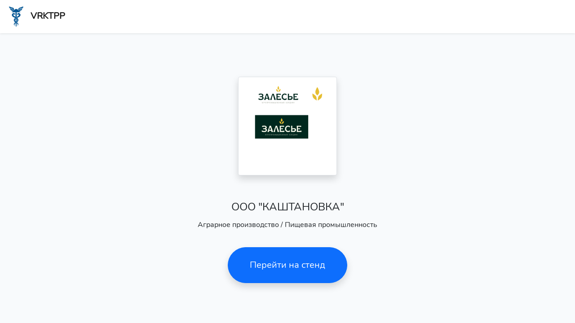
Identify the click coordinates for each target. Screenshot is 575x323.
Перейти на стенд (287, 265)
